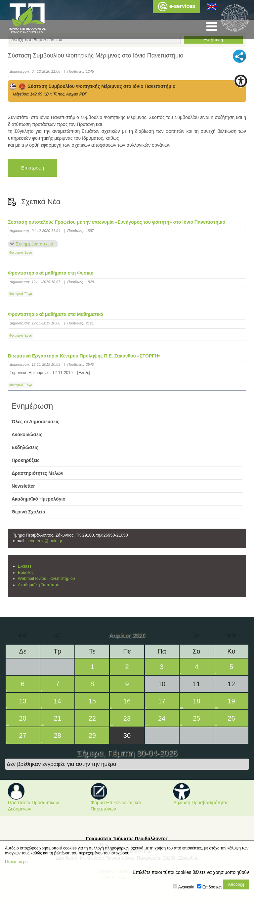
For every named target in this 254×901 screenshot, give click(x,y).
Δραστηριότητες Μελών (38, 473)
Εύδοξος (26, 572)
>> (231, 635)
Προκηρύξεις (26, 460)
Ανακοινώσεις (27, 434)
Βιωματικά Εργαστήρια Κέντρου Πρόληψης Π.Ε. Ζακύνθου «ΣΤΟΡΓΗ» (84, 355)
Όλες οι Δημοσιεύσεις (35, 421)
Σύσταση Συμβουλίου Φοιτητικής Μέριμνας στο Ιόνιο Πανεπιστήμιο (92, 86)
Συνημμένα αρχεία (34, 243)
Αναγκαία (186, 887)
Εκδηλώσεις (25, 447)
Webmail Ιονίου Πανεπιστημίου (46, 578)
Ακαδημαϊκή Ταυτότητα (39, 584)
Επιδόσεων (212, 887)
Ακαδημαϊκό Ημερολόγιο (38, 499)
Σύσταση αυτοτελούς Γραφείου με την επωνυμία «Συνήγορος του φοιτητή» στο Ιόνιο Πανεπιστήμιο (116, 222)
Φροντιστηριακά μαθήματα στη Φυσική (51, 273)
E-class (24, 566)
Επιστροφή (32, 167)
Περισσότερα (16, 861)
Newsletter (23, 486)
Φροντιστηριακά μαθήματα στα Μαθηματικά (55, 314)
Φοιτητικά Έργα (20, 252)
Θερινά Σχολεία (28, 511)
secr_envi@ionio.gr (44, 541)
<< (22, 635)
